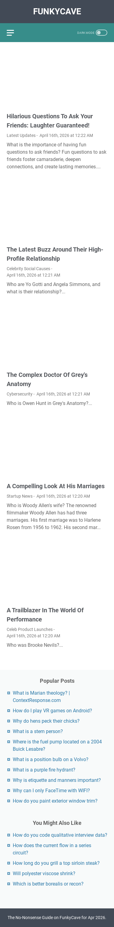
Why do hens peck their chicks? (46, 721)
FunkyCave (57, 11)
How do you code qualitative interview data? (60, 835)
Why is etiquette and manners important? (57, 780)
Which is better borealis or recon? (48, 884)
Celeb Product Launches (30, 629)
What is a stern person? (38, 731)
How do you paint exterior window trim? (55, 801)
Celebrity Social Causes (28, 268)
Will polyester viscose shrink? (44, 873)
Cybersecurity (20, 394)
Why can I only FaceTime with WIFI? (51, 790)
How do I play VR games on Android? (52, 711)
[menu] (14, 32)
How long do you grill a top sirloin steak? (56, 863)
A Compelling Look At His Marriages (56, 486)
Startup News (20, 496)
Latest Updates (21, 135)
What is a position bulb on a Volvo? (50, 759)
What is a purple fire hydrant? (44, 770)
